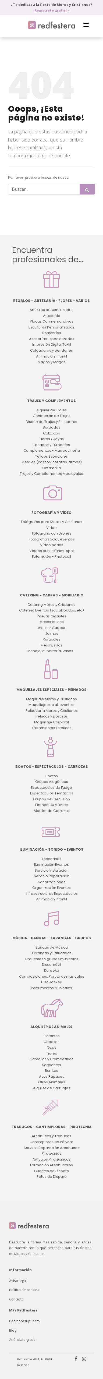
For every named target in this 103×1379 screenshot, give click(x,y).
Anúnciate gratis (22, 1339)
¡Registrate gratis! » (51, 10)
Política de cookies (24, 1289)
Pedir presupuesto (24, 1320)
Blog (12, 1330)
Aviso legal (18, 1280)
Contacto (16, 1299)
